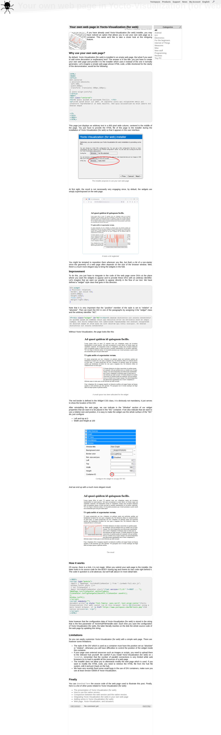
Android (158, 33)
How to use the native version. (87, 692)
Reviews (158, 56)
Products (166, 2)
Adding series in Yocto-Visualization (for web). (94, 699)
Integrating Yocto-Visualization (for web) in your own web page (101, 697)
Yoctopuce (155, 2)
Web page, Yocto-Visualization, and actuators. (94, 701)
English (206, 2)
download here (83, 683)
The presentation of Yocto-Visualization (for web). (95, 690)
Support (176, 2)
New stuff (159, 50)
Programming (160, 53)
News (184, 2)
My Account (194, 2)
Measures (159, 45)
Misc (157, 48)
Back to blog (146, 706)
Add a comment (75, 706)
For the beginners (162, 40)
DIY (156, 35)
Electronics (159, 38)
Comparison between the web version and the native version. (100, 694)
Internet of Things (162, 43)
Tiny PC (158, 58)
